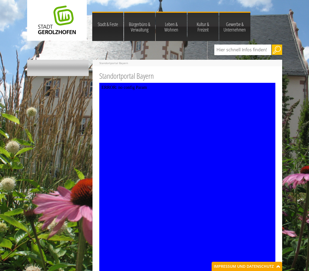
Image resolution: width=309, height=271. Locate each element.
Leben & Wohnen (171, 27)
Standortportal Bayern (113, 63)
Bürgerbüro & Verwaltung (139, 27)
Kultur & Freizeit (203, 27)
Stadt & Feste (108, 24)
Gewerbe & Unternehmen (235, 27)
